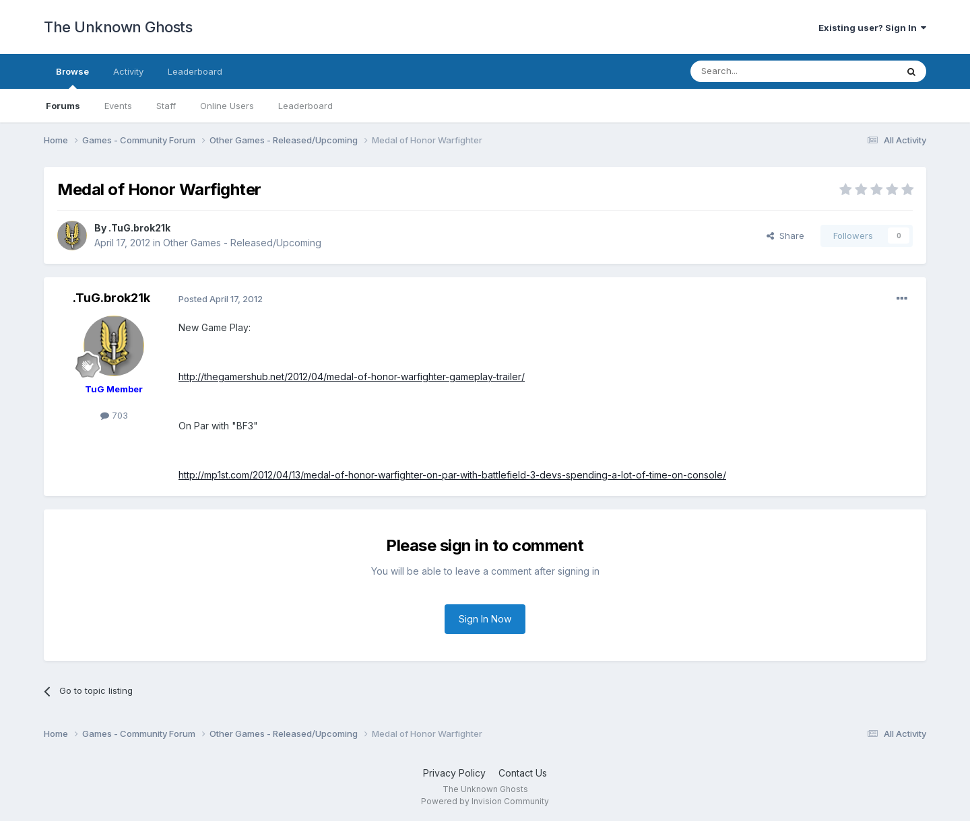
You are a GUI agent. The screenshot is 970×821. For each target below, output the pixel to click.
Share (785, 235)
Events (118, 105)
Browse (72, 77)
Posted (221, 298)
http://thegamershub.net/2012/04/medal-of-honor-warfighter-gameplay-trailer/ (352, 376)
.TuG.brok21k (139, 228)
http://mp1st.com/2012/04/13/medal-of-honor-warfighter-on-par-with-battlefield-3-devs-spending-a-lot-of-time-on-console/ (452, 474)
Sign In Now (485, 618)
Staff (166, 105)
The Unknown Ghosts (118, 27)
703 (114, 415)
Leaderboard (305, 105)
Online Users (227, 105)
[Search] (759, 71)
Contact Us (522, 773)
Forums (63, 105)
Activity (128, 71)
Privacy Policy (454, 773)
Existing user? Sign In (872, 27)
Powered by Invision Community (485, 801)
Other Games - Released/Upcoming (242, 242)
